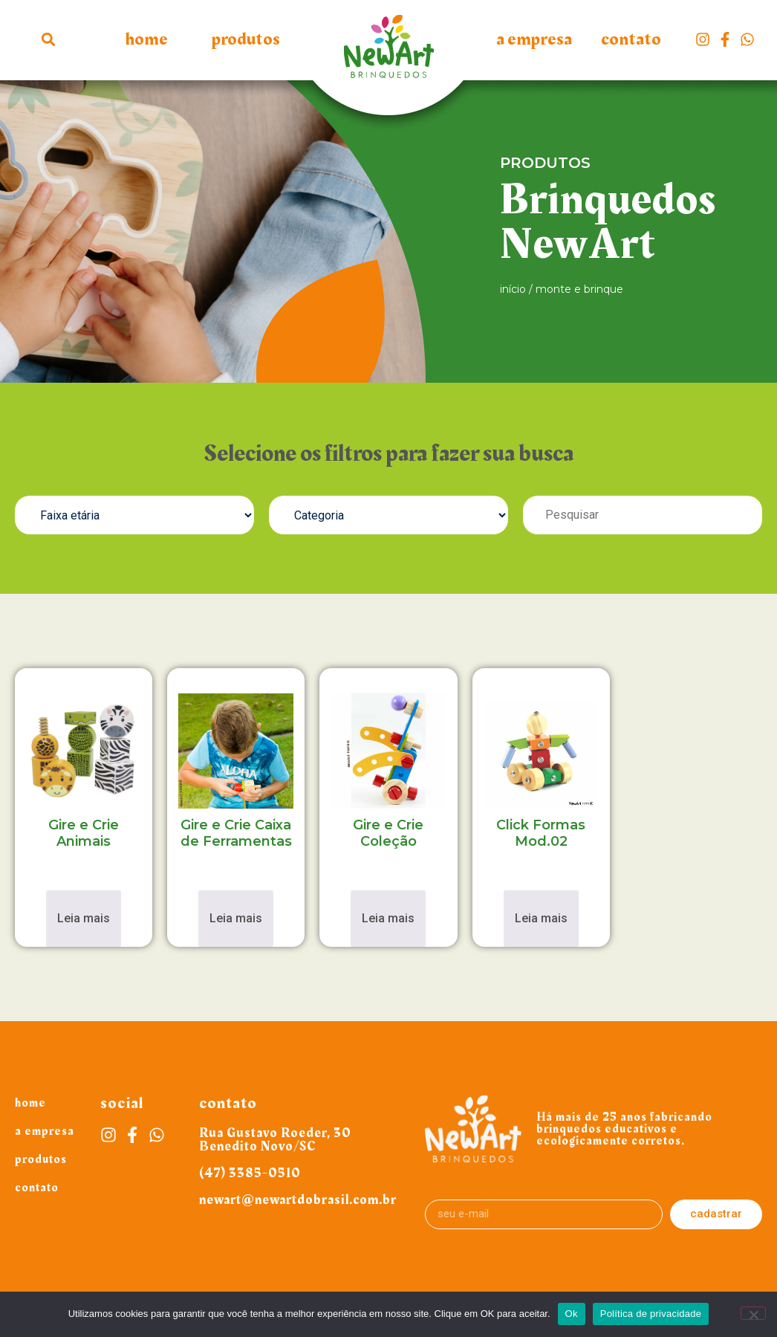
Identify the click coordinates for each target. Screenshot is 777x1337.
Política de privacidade (651, 1313)
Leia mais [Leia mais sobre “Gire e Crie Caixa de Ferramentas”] (235, 918)
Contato (631, 39)
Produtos (246, 39)
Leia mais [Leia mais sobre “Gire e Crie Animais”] (83, 918)
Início (513, 289)
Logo (388, 54)
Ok (571, 1313)
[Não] (753, 1313)
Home (147, 39)
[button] (48, 39)
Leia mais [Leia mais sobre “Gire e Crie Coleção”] (388, 918)
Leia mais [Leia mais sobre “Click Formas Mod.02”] (541, 918)
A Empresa (534, 39)
